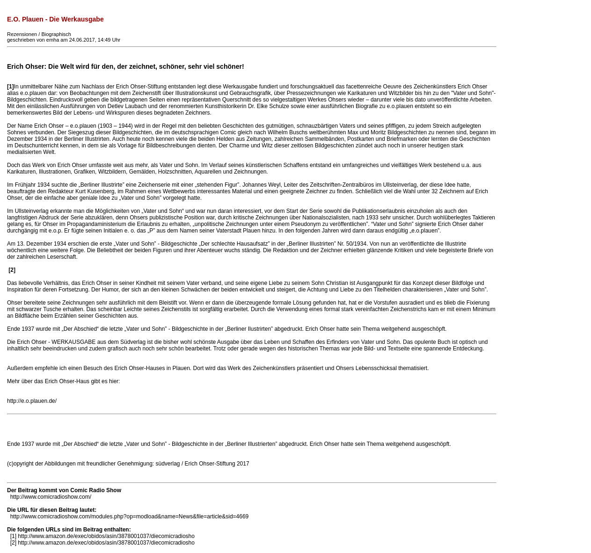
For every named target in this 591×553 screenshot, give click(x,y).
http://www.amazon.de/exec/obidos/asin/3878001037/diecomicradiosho (106, 536)
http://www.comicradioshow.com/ (50, 497)
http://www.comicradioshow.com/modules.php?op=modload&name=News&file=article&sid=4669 (129, 516)
